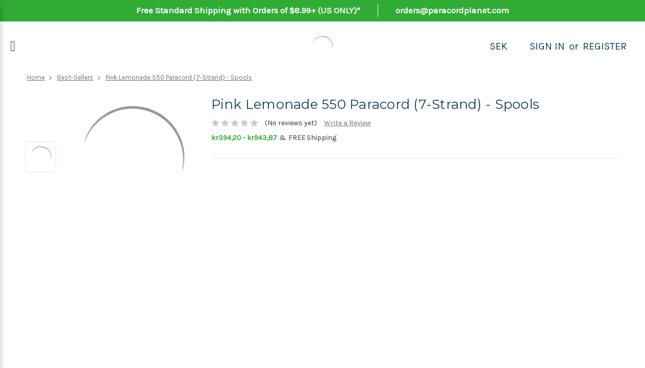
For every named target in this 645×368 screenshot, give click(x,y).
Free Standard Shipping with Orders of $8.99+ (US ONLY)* (248, 10)
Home (36, 77)
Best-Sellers (75, 77)
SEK (498, 46)
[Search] (518, 46)
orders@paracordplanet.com (452, 10)
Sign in (547, 46)
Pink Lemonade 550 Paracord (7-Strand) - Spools (179, 77)
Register (605, 46)
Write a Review (347, 123)
